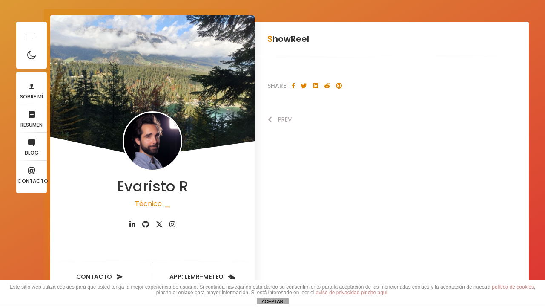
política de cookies (513, 287)
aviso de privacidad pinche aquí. (352, 292)
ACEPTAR (272, 301)
